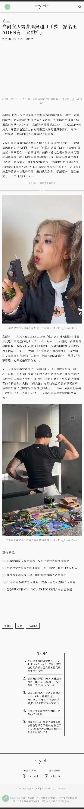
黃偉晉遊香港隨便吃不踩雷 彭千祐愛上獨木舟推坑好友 (42, 568)
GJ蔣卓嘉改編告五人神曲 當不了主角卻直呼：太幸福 (41, 582)
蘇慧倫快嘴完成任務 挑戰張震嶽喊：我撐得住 (36, 575)
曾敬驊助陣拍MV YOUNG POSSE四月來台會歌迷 (39, 589)
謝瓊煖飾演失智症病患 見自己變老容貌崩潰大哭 (38, 561)
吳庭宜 (29, 39)
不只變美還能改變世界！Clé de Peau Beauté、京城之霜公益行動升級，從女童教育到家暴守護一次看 (44, 665)
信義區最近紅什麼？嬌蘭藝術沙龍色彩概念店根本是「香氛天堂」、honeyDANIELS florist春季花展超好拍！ (45, 727)
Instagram (53, 775)
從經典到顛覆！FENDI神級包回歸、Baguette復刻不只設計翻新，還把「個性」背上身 (45, 681)
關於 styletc (30, 770)
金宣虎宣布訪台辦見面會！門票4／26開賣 (44, 712)
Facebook (30, 776)
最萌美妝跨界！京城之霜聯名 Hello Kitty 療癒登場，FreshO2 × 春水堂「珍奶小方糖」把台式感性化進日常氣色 (44, 698)
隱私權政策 (54, 770)
